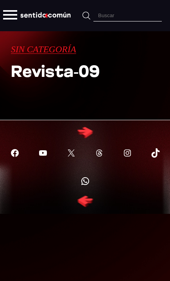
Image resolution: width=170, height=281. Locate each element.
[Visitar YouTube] (43, 153)
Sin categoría (43, 49)
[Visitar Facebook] (15, 153)
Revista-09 (55, 73)
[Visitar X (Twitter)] (71, 153)
